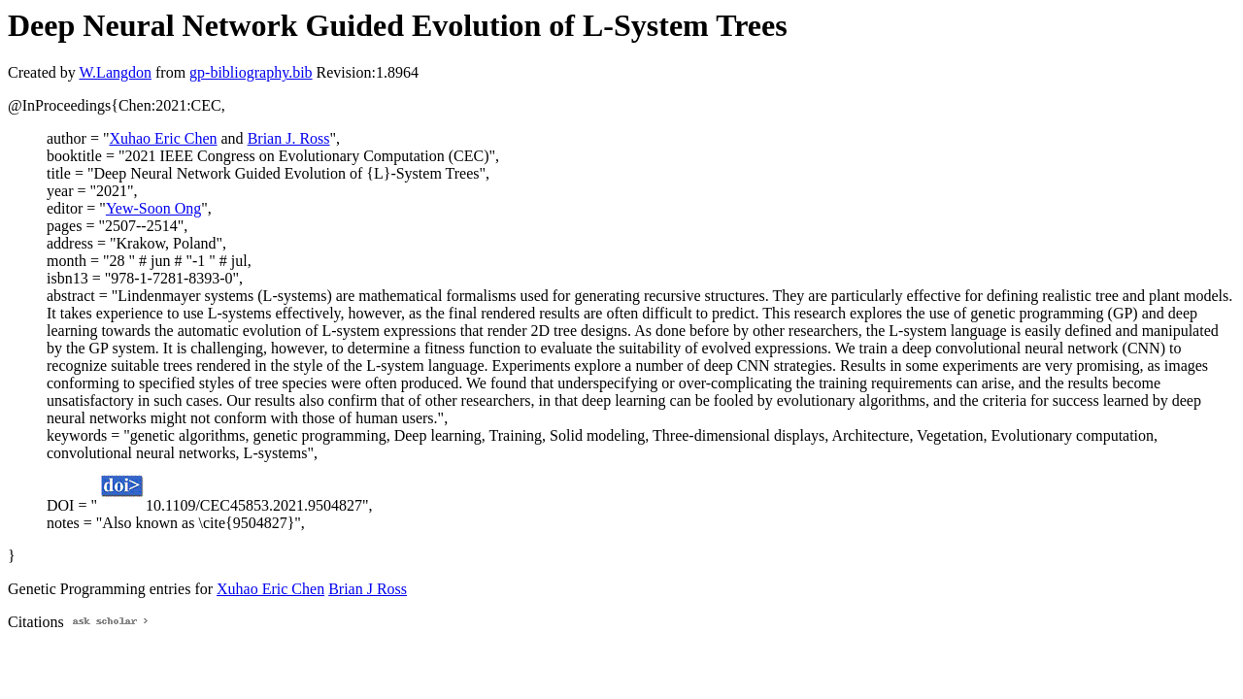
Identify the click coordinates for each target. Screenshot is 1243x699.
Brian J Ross (367, 589)
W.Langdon (115, 72)
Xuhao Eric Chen (163, 138)
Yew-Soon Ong (153, 208)
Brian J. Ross (289, 138)
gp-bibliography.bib (251, 72)
